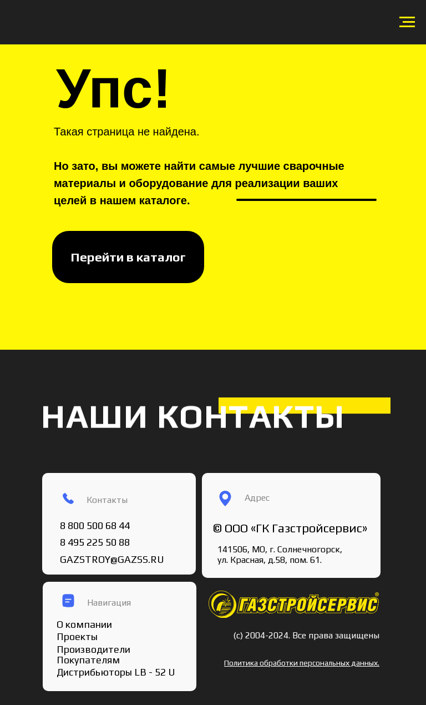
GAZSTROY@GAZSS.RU (112, 559)
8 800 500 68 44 (95, 525)
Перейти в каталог (128, 256)
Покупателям (88, 660)
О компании (84, 624)
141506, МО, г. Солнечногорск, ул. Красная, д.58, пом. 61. (279, 554)
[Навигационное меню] (407, 22)
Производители (93, 649)
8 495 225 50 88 (95, 542)
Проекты (77, 636)
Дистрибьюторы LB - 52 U (116, 672)
